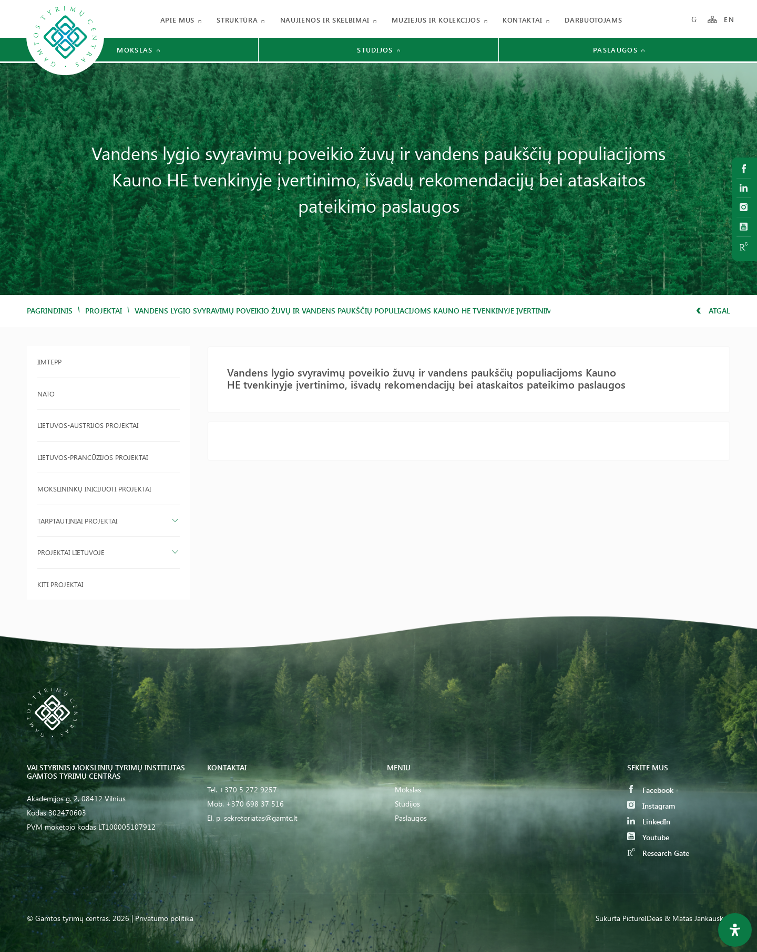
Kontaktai (523, 19)
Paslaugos (411, 818)
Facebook (650, 790)
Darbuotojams (593, 19)
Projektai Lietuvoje (71, 552)
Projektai (103, 311)
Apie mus (177, 19)
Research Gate (658, 853)
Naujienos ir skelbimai (325, 19)
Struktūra (237, 19)
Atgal (713, 311)
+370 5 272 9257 (248, 789)
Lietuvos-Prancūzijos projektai (92, 457)
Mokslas (408, 789)
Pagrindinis (50, 311)
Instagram (651, 806)
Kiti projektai (60, 584)
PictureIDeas (642, 918)
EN (729, 19)
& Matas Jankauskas (697, 918)
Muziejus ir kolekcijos (436, 19)
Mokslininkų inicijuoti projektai (94, 488)
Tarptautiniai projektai (77, 520)
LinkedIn (648, 822)
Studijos (407, 804)
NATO (46, 393)
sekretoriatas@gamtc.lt (261, 818)
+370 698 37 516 (255, 804)
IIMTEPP (49, 361)
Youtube (648, 837)
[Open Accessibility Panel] (735, 930)
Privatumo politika (164, 918)
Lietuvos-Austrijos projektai (87, 425)
